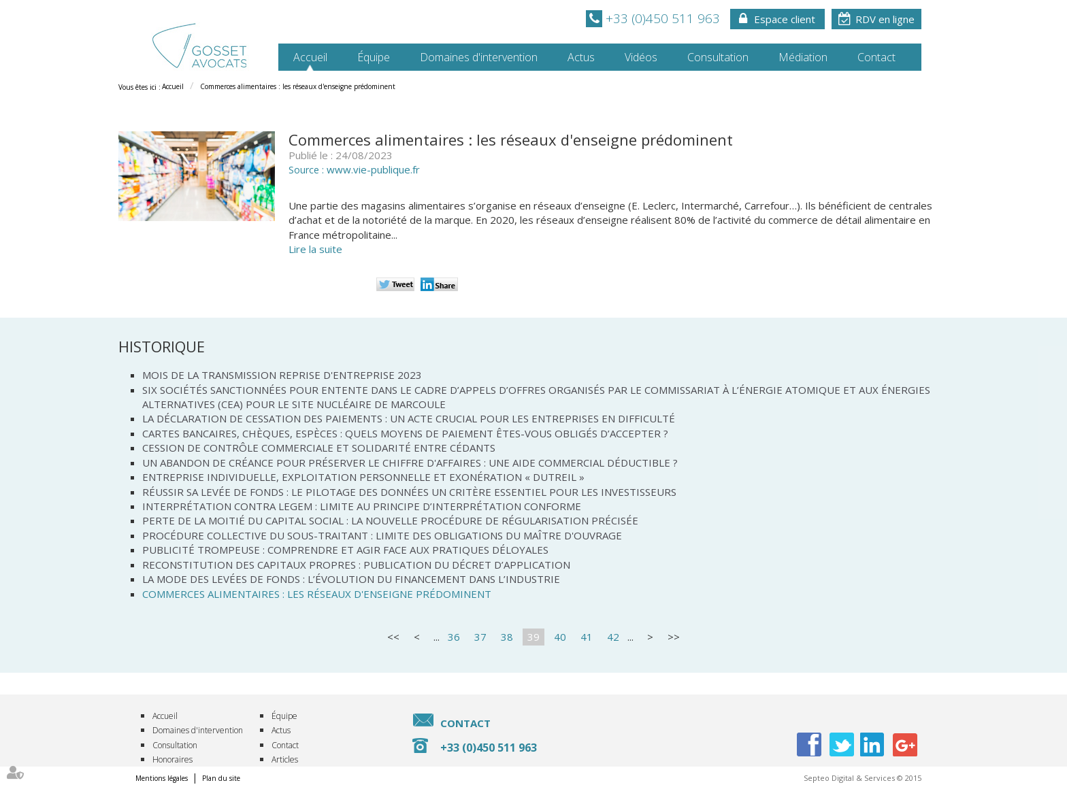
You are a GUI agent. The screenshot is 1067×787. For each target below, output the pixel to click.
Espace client (784, 19)
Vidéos (641, 57)
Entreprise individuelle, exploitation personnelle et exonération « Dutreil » (363, 477)
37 (480, 636)
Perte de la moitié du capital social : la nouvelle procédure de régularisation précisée (390, 520)
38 (507, 636)
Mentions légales (161, 778)
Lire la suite (315, 249)
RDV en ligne (885, 19)
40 (560, 636)
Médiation (802, 57)
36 (454, 636)
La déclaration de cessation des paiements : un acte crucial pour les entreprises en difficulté (408, 418)
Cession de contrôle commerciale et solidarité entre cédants (318, 447)
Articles (285, 759)
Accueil (310, 57)
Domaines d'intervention (479, 57)
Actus (581, 57)
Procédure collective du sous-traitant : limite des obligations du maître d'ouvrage (382, 535)
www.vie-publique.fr (373, 169)
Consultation (718, 57)
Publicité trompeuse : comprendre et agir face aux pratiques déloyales (345, 549)
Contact (876, 57)
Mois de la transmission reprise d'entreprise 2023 (282, 375)
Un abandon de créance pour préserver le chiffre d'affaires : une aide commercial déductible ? (410, 462)
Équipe (373, 57)
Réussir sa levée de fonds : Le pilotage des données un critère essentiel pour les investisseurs (409, 492)
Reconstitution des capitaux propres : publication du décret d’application (356, 564)
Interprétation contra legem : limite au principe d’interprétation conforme (361, 506)
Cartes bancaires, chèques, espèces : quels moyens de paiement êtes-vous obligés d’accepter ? (405, 433)
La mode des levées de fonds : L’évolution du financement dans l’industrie (351, 579)
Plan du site (221, 778)
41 (586, 636)
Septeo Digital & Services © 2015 (862, 778)
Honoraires (172, 759)
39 (533, 636)
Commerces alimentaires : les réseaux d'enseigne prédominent (297, 86)
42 (613, 636)
